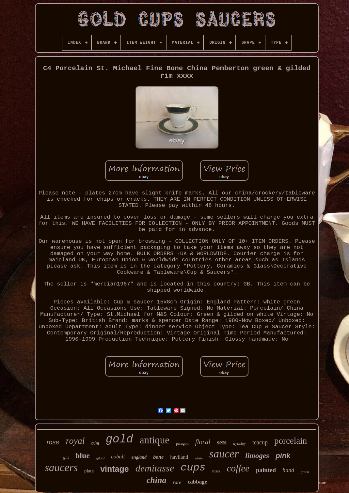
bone (158, 457)
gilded (100, 458)
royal (75, 441)
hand (288, 470)
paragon (182, 443)
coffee (238, 468)
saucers (61, 467)
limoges (257, 456)
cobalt (118, 457)
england (139, 457)
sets (222, 442)
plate (89, 470)
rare (177, 482)
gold (119, 439)
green (305, 472)
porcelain (290, 441)
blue (82, 455)
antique (154, 440)
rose (53, 442)
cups (193, 468)
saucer (224, 454)
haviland (179, 457)
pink (283, 456)
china (157, 480)
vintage (114, 468)
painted (266, 470)
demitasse (154, 468)
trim (95, 443)
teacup (260, 442)
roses (216, 471)
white (198, 458)
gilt (66, 457)
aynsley (239, 443)
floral (203, 442)
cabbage (197, 482)
